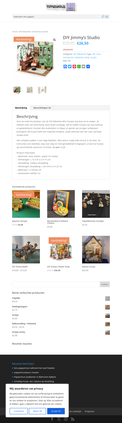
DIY (93, 54)
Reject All (37, 411)
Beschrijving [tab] (21, 107)
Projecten (89, 411)
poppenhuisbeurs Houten (26, 372)
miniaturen (68, 57)
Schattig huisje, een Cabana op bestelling (34, 381)
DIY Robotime (25, 31)
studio (94, 57)
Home (14, 31)
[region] (37, 400)
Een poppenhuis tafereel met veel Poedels (34, 368)
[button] (54, 39)
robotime (79, 57)
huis (99, 54)
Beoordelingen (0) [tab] (42, 107)
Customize (19, 411)
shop (87, 57)
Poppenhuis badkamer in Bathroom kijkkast (35, 377)
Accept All (56, 411)
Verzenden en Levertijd (69, 411)
